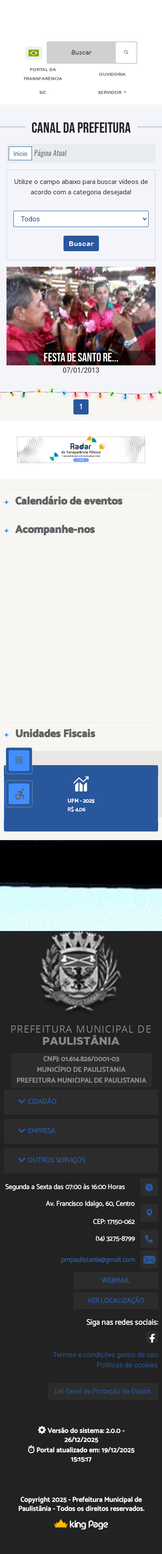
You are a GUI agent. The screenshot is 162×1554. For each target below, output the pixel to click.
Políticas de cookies (127, 1365)
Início (20, 153)
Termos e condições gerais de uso (105, 1355)
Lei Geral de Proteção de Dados (103, 1391)
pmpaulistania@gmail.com (98, 1260)
